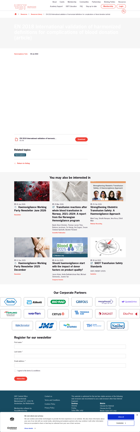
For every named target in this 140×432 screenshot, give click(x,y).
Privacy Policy (49, 408)
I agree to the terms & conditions (28, 371)
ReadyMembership (20, 410)
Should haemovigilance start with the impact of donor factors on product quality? (68, 266)
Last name (18, 352)
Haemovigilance (20, 155)
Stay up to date (91, 6)
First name (18, 342)
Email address (20, 361)
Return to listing (23, 163)
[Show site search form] (124, 11)
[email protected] (20, 399)
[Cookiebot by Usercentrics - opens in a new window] (12, 428)
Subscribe (21, 378)
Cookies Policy (50, 404)
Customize (121, 423)
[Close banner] (137, 415)
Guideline (93, 274)
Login (121, 6)
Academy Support (56, 6)
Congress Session (57, 280)
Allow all (121, 417)
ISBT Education (71, 6)
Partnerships (96, 2)
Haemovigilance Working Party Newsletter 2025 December (30, 266)
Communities (84, 2)
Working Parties (109, 2)
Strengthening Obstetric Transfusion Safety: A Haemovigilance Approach (105, 210)
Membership (72, 2)
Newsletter (17, 215)
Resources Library (36, 14)
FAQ (81, 6)
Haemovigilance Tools (21, 54)
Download (81, 139)
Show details (28, 428)
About (54, 2)
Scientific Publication (58, 233)
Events (62, 2)
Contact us (48, 396)
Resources (122, 2)
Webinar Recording (96, 224)
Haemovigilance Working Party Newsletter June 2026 (30, 209)
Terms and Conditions (52, 400)
